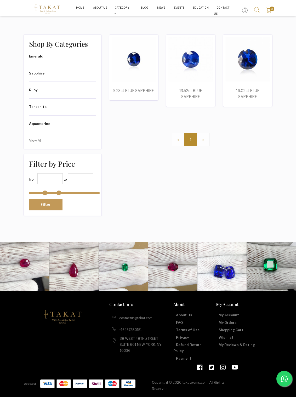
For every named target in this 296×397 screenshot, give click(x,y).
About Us (184, 315)
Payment (183, 358)
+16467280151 (127, 328)
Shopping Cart (231, 330)
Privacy (182, 337)
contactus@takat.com (132, 317)
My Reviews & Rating (237, 345)
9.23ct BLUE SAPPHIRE (133, 90)
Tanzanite (38, 107)
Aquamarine (39, 124)
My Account (229, 315)
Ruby (33, 90)
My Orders (228, 322)
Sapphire (36, 73)
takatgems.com (195, 382)
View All (35, 140)
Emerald (36, 56)
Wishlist (226, 337)
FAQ (179, 322)
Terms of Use (188, 330)
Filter (45, 204)
